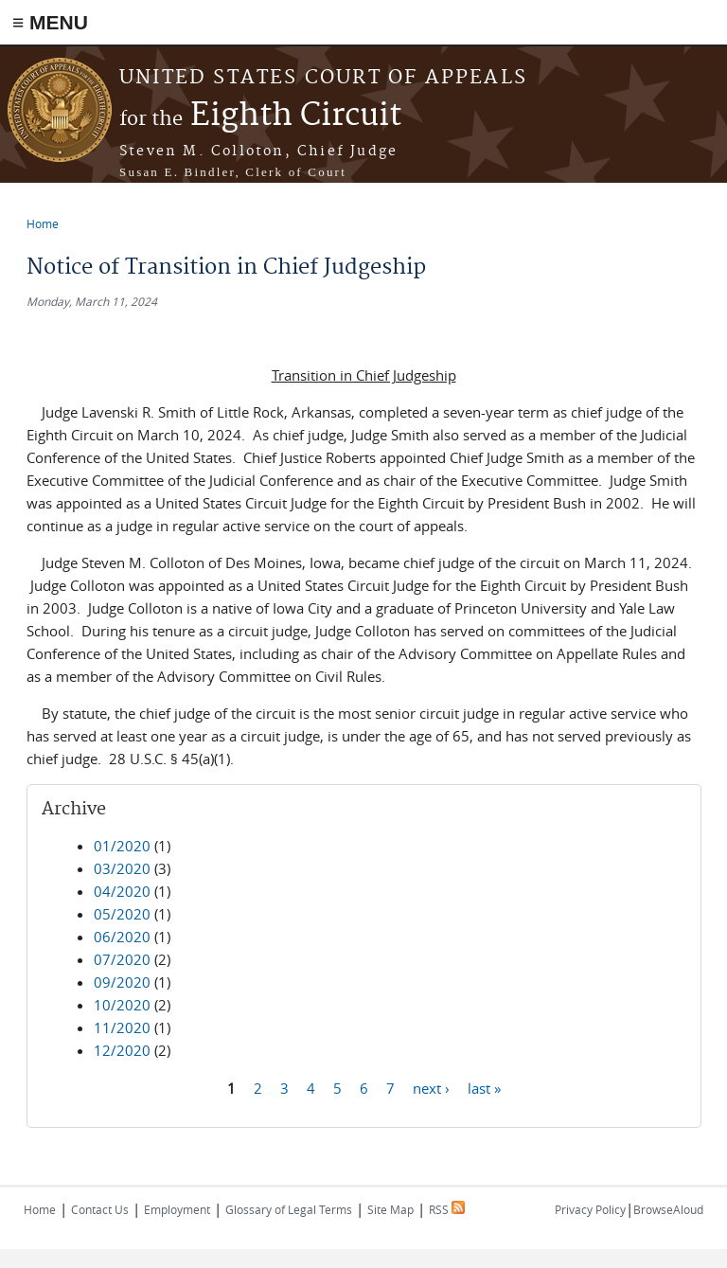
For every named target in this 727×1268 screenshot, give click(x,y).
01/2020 (122, 845)
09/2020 (122, 982)
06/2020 (122, 936)
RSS (447, 1209)
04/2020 (122, 891)
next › (431, 1087)
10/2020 (122, 1004)
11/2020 (122, 1027)
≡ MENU (50, 22)
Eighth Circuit (260, 116)
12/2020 (122, 1050)
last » (484, 1087)
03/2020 (122, 868)
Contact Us (100, 1209)
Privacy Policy (590, 1209)
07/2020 (122, 959)
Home (43, 223)
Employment (177, 1209)
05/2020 (122, 913)
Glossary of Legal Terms (288, 1209)
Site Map (390, 1209)
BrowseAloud (668, 1209)
